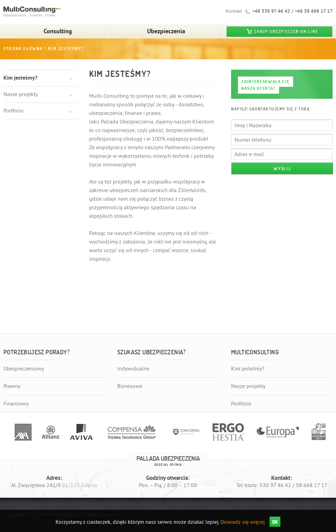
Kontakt (234, 11)
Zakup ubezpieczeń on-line (286, 31)
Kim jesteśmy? (66, 48)
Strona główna (23, 48)
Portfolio (13, 111)
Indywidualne (133, 369)
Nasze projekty (20, 94)
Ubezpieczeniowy (23, 369)
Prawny (11, 386)
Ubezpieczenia (166, 31)
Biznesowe (129, 386)
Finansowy (15, 404)
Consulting (58, 31)
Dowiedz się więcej (242, 522)
